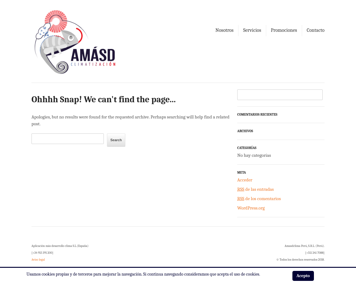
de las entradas (255, 189)
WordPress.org (251, 208)
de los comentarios (259, 198)
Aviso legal (38, 260)
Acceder (244, 180)
